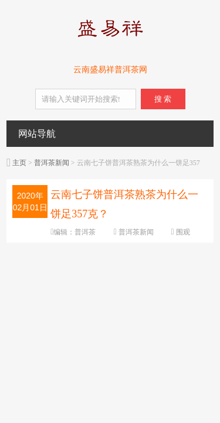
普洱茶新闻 (51, 163)
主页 (19, 163)
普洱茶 (85, 232)
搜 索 (162, 99)
